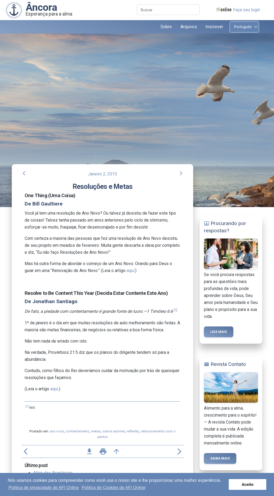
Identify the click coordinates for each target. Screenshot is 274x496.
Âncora (41, 7)
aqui (130, 270)
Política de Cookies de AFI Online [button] (113, 487)
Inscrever (214, 26)
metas (96, 431)
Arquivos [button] (188, 26)
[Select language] (244, 26)
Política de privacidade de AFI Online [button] (44, 487)
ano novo (57, 431)
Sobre (166, 26)
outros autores (113, 431)
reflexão (133, 431)
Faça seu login (246, 9)
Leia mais (218, 332)
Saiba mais (220, 458)
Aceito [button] (247, 484)
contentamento (77, 431)
